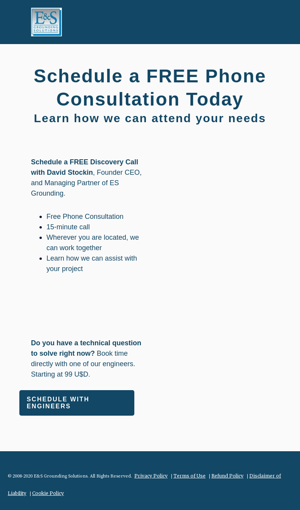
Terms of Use (189, 476)
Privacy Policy (151, 476)
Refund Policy (227, 476)
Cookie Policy (48, 493)
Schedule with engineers (58, 402)
